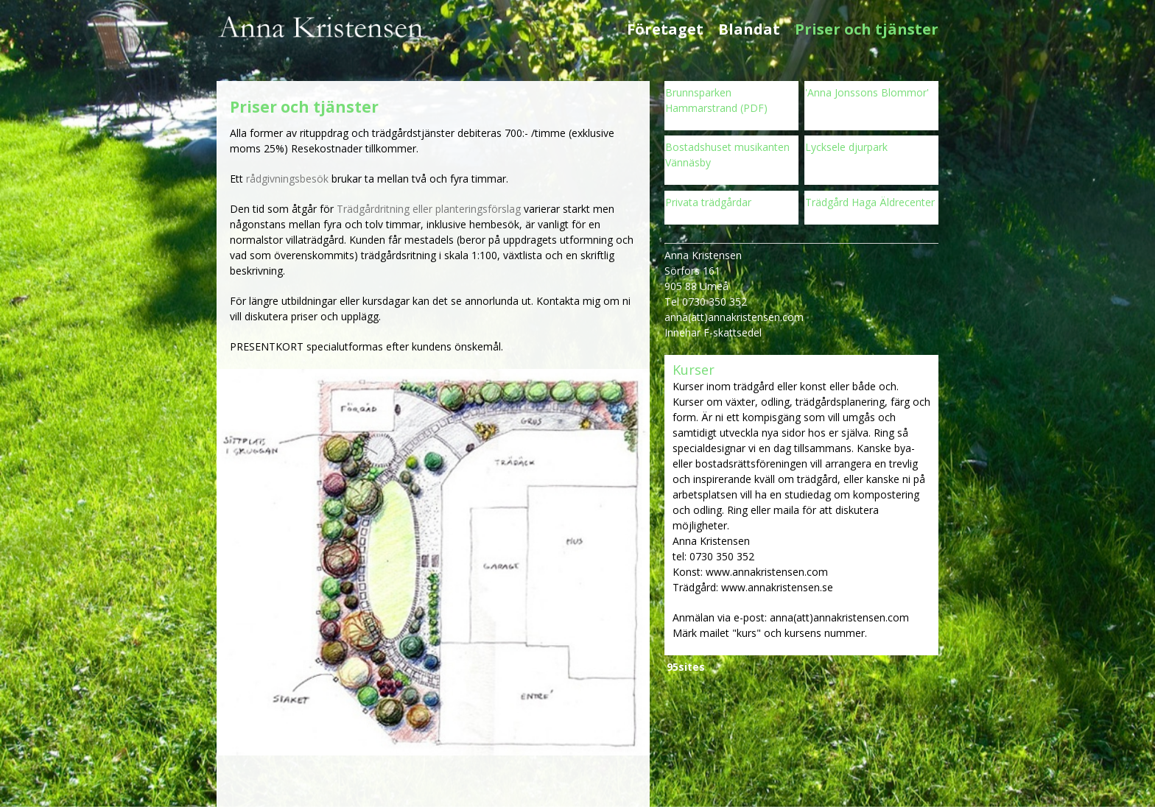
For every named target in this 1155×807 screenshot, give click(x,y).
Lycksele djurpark (846, 147)
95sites (686, 667)
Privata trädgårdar (708, 202)
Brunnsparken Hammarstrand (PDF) (716, 100)
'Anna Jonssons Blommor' (867, 92)
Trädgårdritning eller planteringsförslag (429, 209)
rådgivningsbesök (287, 179)
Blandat (749, 29)
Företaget (665, 29)
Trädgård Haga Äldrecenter (870, 202)
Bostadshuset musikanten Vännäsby (727, 154)
